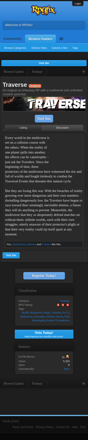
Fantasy (64, 300)
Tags (75, 47)
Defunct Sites (39, 47)
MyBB (25, 312)
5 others (46, 244)
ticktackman (19, 244)
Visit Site (44, 118)
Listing (23, 127)
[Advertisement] (68, 150)
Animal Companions (57, 320)
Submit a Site (59, 47)
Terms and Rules (22, 427)
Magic (47, 312)
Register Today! (44, 275)
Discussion (62, 127)
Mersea (31, 244)
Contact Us (62, 427)
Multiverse (26, 316)
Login (78, 3)
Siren (67, 368)
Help (75, 427)
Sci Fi (65, 312)
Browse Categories (15, 47)
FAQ (83, 427)
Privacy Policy (44, 427)
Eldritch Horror (54, 316)
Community (13, 39)
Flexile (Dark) (10, 421)
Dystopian (39, 316)
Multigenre (36, 312)
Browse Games (40, 39)
